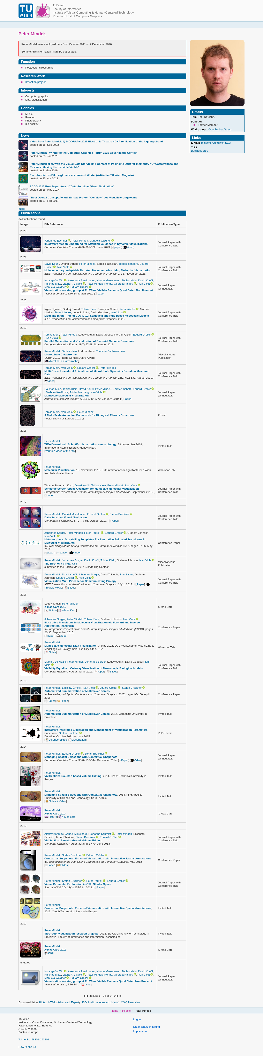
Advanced (63, 1002)
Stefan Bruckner (119, 514)
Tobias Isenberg (128, 263)
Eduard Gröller (79, 287)
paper (116, 247)
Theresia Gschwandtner (110, 351)
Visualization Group (219, 129)
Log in (137, 1019)
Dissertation (77, 739)
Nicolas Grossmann (108, 280)
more (21, 208)
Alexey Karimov (53, 833)
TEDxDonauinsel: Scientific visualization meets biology (80, 444)
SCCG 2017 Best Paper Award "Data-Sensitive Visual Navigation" (72, 186)
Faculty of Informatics (67, 9)
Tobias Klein (129, 280)
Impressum (140, 1031)
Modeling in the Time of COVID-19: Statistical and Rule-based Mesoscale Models (96, 315)
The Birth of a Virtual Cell (60, 563)
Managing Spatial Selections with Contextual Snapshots (80, 756)
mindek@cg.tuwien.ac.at (216, 142)
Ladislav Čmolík (71, 687)
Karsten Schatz (122, 389)
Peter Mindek (80, 240)
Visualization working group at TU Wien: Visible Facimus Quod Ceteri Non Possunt (98, 981)
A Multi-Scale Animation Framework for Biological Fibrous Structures (89, 415)
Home (67, 24)
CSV (123, 1002)
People (88, 24)
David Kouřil (51, 263)
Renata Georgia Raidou (118, 283)
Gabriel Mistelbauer (74, 514)
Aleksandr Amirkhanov (81, 280)
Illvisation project (35, 82)
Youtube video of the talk (60, 450)
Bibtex (43, 1002)
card (49, 952)
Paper (126, 398)
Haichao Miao (52, 283)
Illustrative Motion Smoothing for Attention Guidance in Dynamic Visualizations (96, 243)
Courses (111, 24)
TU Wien (58, 5)
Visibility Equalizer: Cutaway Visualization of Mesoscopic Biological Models (93, 668)
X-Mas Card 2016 (55, 606)
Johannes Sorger (54, 532)
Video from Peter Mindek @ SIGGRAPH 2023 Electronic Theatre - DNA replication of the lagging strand (96, 141)
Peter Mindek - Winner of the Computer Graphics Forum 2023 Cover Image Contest (83, 152)
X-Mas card (67, 816)
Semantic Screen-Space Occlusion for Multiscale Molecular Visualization (91, 488)
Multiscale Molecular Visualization (66, 395)
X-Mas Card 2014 (55, 813)
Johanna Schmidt (100, 833)
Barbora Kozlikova (57, 392)
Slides (70, 587)
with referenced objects (104, 1002)
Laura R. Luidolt (72, 283)
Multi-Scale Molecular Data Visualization (70, 645)
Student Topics (138, 24)
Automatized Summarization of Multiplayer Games (77, 691)
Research (166, 24)
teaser (62, 552)
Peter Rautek (92, 532)
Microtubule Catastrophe (60, 354)
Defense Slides (56, 739)
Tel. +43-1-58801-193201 (33, 1039)
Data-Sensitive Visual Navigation (65, 517)
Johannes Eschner (55, 240)
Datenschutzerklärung (146, 1026)
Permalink (134, 1002)
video (129, 247)
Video (136, 760)
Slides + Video (55, 801)
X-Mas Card (67, 610)
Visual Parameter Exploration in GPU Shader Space (77, 884)
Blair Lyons (126, 574)
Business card (199, 150)
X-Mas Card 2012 (55, 949)
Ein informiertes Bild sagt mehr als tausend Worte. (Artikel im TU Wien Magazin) (82, 175)
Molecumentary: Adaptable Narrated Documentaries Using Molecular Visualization (97, 270)
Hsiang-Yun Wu (53, 280)
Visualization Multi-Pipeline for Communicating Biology (80, 581)
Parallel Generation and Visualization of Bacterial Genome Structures (89, 341)
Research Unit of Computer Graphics (77, 16)
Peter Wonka (127, 309)
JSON (85, 1002)
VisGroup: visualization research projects (71, 933)
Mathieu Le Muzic (55, 661)
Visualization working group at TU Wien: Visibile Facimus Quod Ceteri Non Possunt (98, 290)
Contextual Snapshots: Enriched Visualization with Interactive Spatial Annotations (97, 858)
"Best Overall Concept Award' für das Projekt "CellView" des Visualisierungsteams (83, 197)
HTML (52, 1002)
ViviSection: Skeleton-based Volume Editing (73, 776)
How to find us (27, 1046)
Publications (192, 24)
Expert (75, 1002)
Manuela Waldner (100, 240)
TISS (194, 147)
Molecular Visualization (59, 470)
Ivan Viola (63, 267)
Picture (51, 610)
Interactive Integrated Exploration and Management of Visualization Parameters (96, 729)
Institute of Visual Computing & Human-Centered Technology (93, 12)
